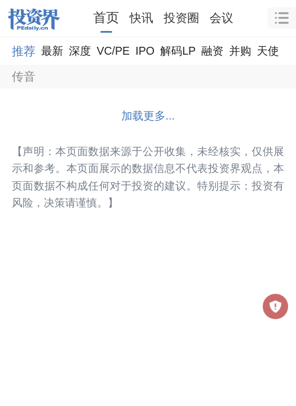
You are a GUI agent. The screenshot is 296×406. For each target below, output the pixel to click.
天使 (268, 51)
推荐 (24, 51)
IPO (144, 51)
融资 (212, 51)
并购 (240, 51)
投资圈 (181, 17)
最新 (52, 51)
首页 (106, 17)
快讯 (141, 17)
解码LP (178, 51)
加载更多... (148, 115)
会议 (221, 17)
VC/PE (113, 51)
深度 (80, 51)
